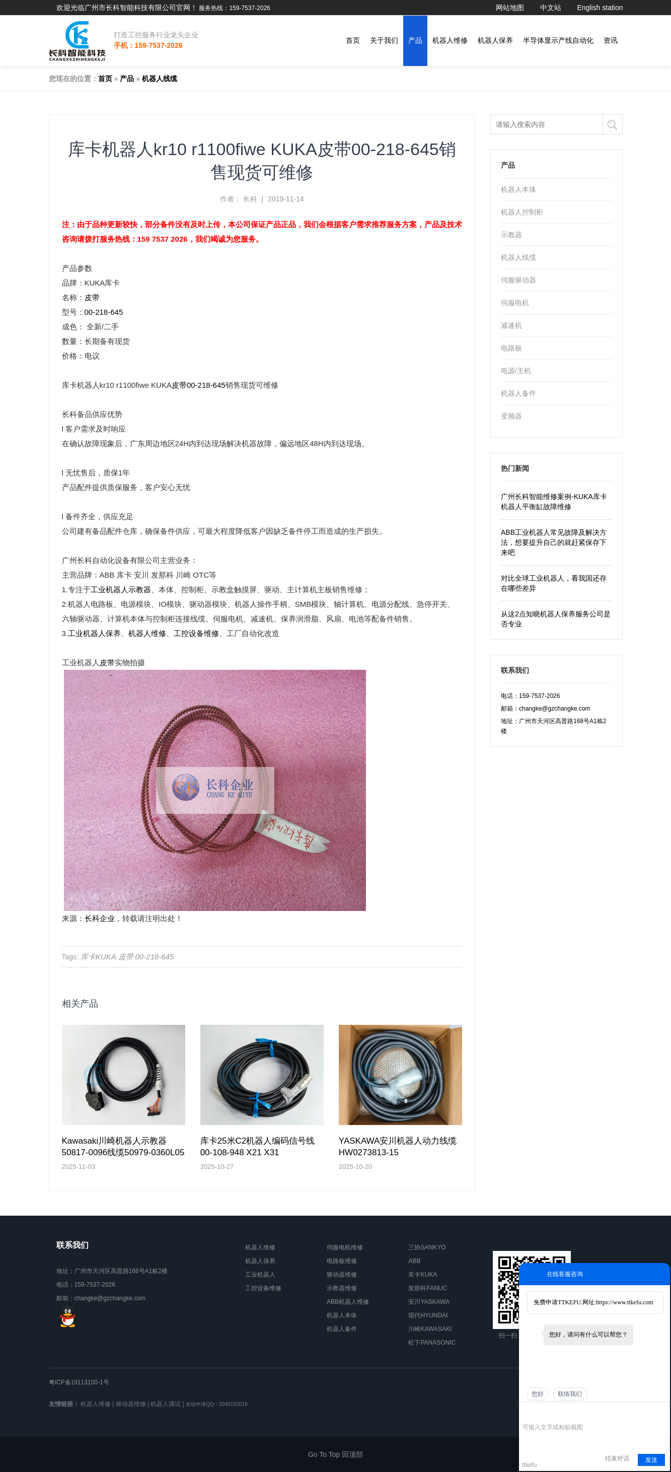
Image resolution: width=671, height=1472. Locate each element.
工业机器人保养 (94, 633)
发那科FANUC (427, 1288)
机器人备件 (518, 393)
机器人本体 (518, 189)
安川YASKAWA (429, 1301)
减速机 (511, 325)
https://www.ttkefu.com (624, 1302)
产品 (415, 40)
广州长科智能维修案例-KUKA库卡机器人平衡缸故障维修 (554, 502)
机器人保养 (495, 40)
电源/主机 (516, 371)
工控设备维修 (196, 633)
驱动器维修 (342, 1274)
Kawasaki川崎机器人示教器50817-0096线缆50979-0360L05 (123, 1146)
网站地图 (510, 8)
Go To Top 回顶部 (335, 1454)
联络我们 (570, 1393)
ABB (414, 1261)
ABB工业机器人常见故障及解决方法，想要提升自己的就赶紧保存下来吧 (554, 542)
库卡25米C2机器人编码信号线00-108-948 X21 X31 (257, 1146)
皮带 (92, 297)
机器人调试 (166, 1404)
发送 (651, 1459)
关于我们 (384, 40)
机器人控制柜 (522, 212)
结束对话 (617, 1458)
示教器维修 (342, 1288)
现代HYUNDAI (428, 1315)
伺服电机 (515, 303)
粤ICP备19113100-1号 (79, 1382)
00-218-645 (104, 312)
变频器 (511, 416)
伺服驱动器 (518, 280)
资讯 (611, 40)
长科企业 (100, 918)
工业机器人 (260, 1274)
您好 (538, 1393)
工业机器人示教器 (121, 589)
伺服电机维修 (345, 1247)
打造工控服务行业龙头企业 (156, 35)
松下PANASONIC (432, 1342)
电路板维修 (342, 1261)
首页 (353, 40)
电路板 (511, 348)
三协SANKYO (426, 1247)
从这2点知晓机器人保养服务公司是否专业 (556, 619)
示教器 (511, 235)
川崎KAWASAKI (430, 1329)
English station (600, 8)
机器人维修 (450, 40)
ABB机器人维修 (348, 1301)
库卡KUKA (98, 956)
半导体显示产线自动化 (558, 40)
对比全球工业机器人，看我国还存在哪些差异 (554, 583)
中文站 (550, 8)
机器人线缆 (159, 79)
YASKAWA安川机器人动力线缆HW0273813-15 (398, 1146)
